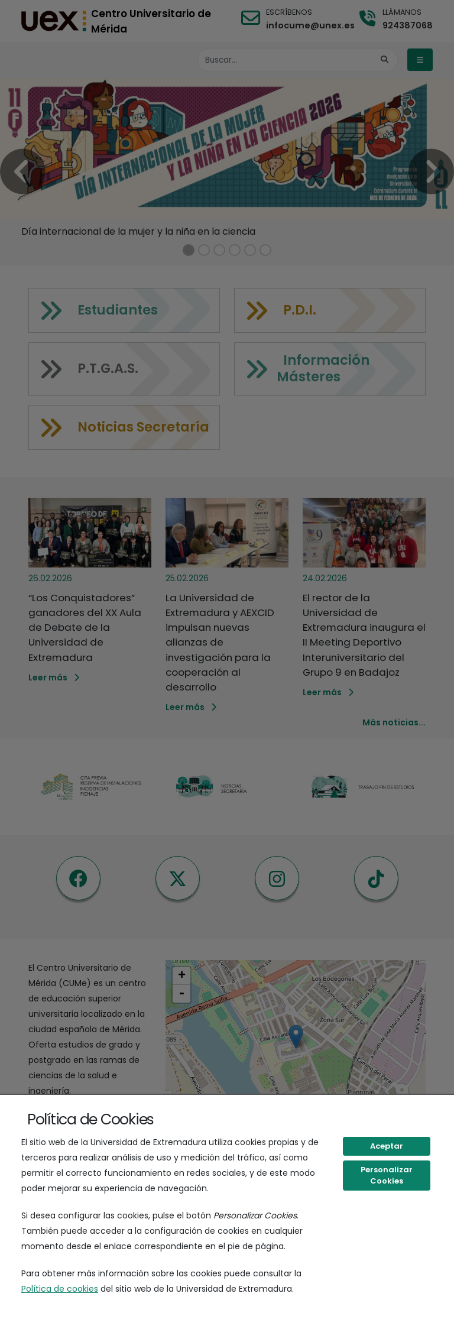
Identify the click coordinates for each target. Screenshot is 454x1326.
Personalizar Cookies (387, 1175)
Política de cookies (59, 1289)
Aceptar (386, 1146)
